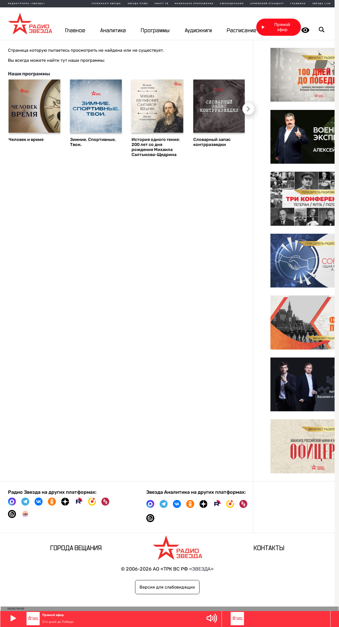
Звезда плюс (138, 3)
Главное (75, 30)
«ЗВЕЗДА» (201, 569)
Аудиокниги (198, 30)
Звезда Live (321, 3)
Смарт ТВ (161, 3)
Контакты (269, 548)
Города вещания (76, 548)
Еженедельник (232, 3)
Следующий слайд (247, 108)
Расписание (241, 30)
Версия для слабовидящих (167, 587)
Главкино (298, 3)
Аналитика (113, 30)
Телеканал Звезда (106, 3)
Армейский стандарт (267, 3)
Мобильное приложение (194, 3)
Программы (155, 30)
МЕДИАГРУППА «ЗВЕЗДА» (26, 3)
